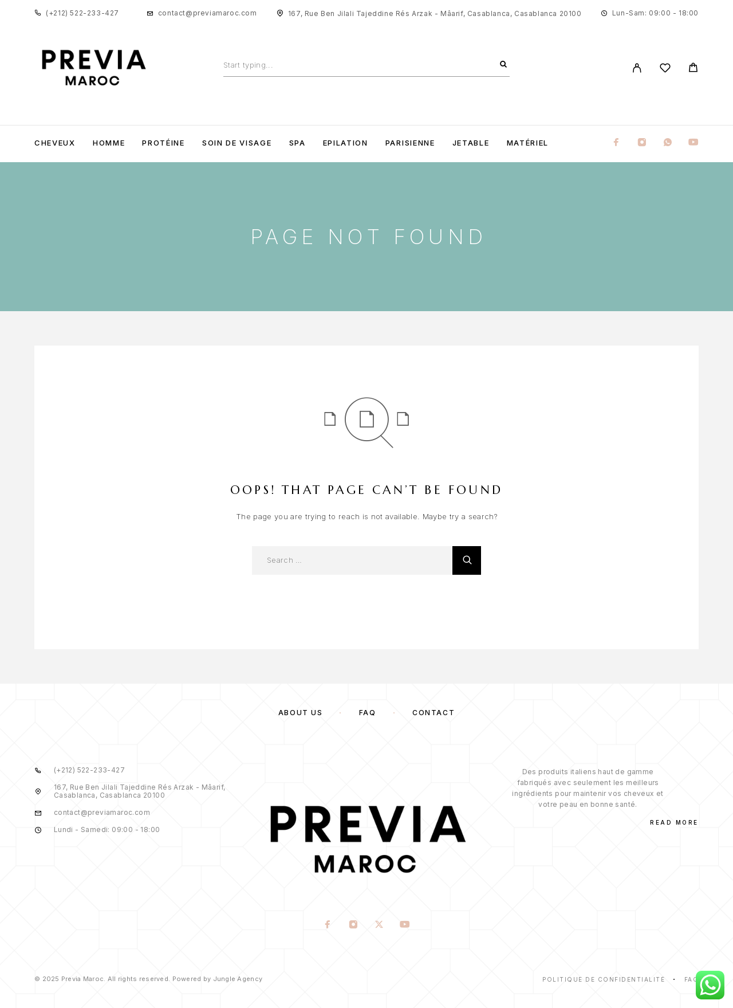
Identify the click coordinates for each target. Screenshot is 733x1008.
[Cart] (693, 69)
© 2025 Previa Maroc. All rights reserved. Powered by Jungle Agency (148, 979)
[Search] (503, 65)
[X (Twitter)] (379, 925)
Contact (433, 712)
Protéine (163, 143)
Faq (691, 979)
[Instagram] (642, 143)
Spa (297, 143)
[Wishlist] (665, 69)
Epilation (345, 143)
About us (300, 712)
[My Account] (637, 68)
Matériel (528, 143)
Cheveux (55, 143)
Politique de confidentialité (603, 979)
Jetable (471, 143)
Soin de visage (237, 143)
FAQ (367, 712)
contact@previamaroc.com (207, 13)
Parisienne (410, 143)
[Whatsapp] (668, 143)
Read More (674, 822)
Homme (109, 143)
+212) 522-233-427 (84, 13)
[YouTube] (693, 143)
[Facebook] (616, 143)
